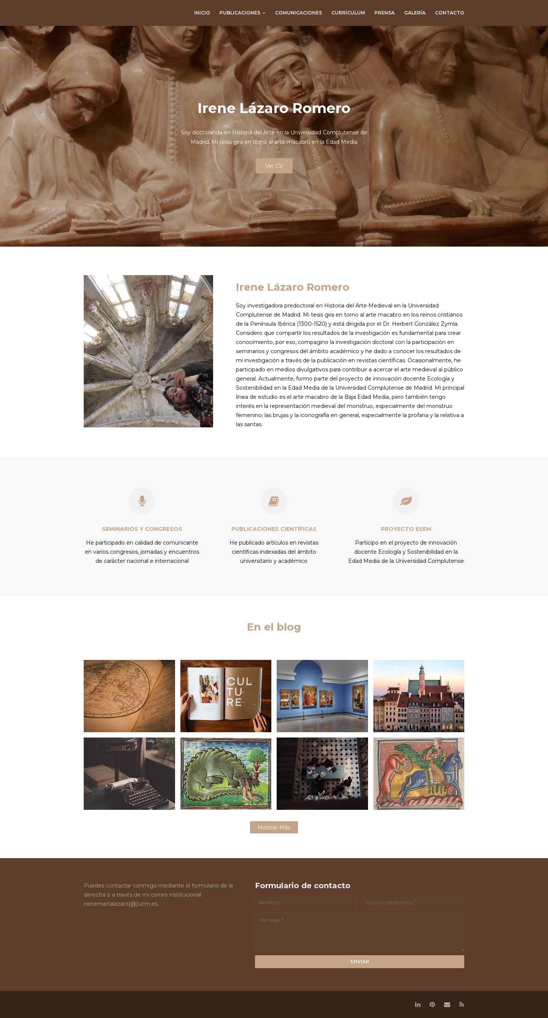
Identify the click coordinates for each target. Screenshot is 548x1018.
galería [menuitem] (414, 13)
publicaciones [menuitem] (240, 13)
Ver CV (274, 165)
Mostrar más (274, 827)
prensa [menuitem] (384, 13)
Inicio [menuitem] (202, 13)
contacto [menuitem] (449, 13)
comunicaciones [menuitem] (298, 13)
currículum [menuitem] (348, 13)
